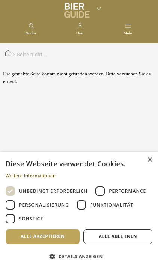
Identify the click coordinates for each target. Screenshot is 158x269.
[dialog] (79, 210)
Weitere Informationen (31, 176)
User (79, 33)
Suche (31, 33)
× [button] (149, 160)
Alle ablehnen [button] (118, 236)
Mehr (128, 33)
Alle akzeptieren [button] (43, 236)
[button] (79, 256)
